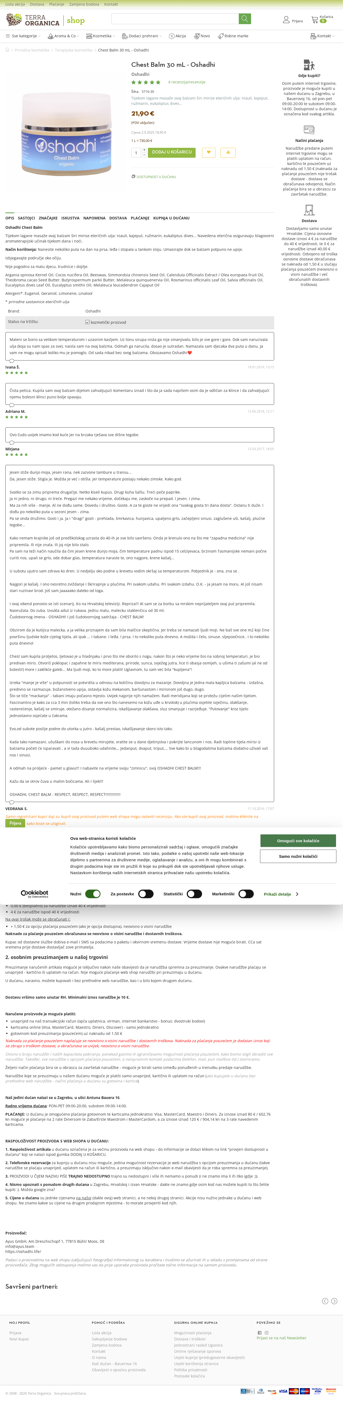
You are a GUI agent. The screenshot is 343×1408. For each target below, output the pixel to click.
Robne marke (233, 36)
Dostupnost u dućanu (156, 177)
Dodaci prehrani (142, 36)
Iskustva (70, 217)
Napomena (94, 217)
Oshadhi (140, 74)
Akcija (177, 36)
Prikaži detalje (277, 1397)
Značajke (48, 217)
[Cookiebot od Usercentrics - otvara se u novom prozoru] (34, 1398)
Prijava (15, 823)
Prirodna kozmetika (32, 50)
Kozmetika (100, 36)
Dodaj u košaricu (172, 152)
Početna (7, 50)
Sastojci (26, 217)
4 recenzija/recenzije (187, 81)
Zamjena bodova (84, 4)
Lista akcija (15, 4)
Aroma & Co (63, 36)
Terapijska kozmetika (73, 50)
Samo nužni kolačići (298, 1359)
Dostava (37, 4)
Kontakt (111, 4)
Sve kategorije (22, 36)
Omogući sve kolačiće (298, 1343)
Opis (9, 217)
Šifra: (135, 91)
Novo (202, 36)
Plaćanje (56, 4)
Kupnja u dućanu (171, 217)
